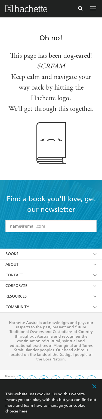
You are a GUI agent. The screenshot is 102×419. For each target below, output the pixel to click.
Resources (51, 296)
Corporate (51, 285)
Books (51, 254)
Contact (51, 275)
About (51, 264)
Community (51, 307)
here (23, 411)
